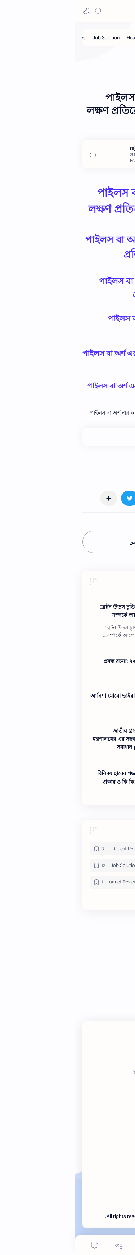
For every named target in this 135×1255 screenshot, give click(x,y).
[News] (79, 597)
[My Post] (81, 38)
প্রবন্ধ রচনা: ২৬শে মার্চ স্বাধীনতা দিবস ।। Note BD (70, 665)
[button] (10, 10)
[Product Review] (40, 882)
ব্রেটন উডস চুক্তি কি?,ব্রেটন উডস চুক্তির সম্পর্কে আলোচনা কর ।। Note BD (68, 610)
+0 (101, 436)
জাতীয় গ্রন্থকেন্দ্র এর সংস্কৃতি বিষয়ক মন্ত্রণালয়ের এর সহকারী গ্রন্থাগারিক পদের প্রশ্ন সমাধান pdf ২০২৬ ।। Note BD (64, 739)
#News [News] (116, 467)
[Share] (43, 1245)
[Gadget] (95, 848)
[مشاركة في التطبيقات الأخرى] (33, 498)
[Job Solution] (30, 38)
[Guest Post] (109, 38)
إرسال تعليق (67, 542)
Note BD (88, 1216)
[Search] (23, 10)
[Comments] (19, 1245)
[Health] (58, 38)
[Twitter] (87, 1072)
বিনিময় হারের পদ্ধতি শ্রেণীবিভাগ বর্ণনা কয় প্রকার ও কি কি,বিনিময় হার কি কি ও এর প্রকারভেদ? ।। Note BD (67, 781)
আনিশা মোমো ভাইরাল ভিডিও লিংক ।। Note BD (63, 699)
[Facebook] (110, 1072)
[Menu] (68, 1245)
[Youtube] (66, 1072)
